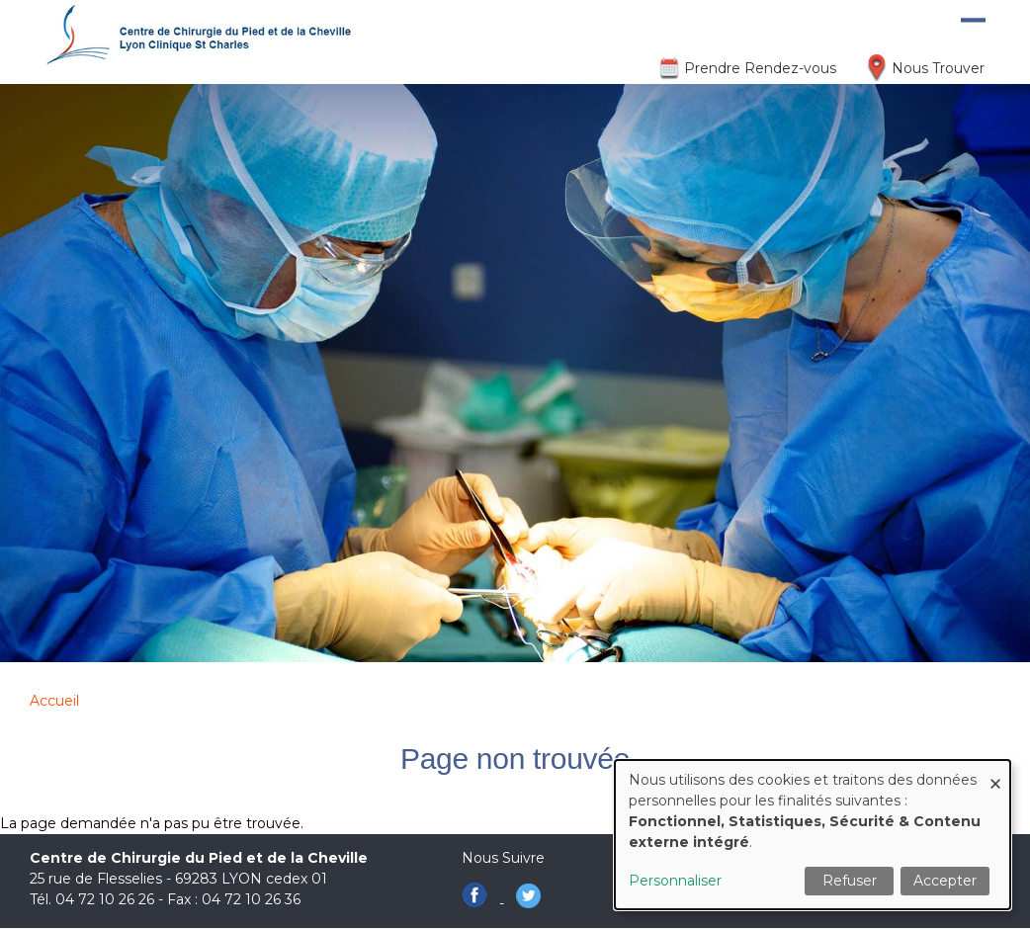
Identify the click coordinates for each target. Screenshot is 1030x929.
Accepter (945, 880)
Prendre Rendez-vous (760, 68)
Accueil (54, 701)
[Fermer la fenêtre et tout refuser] (995, 772)
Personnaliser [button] (675, 880)
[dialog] (812, 834)
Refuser (849, 880)
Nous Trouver (938, 68)
